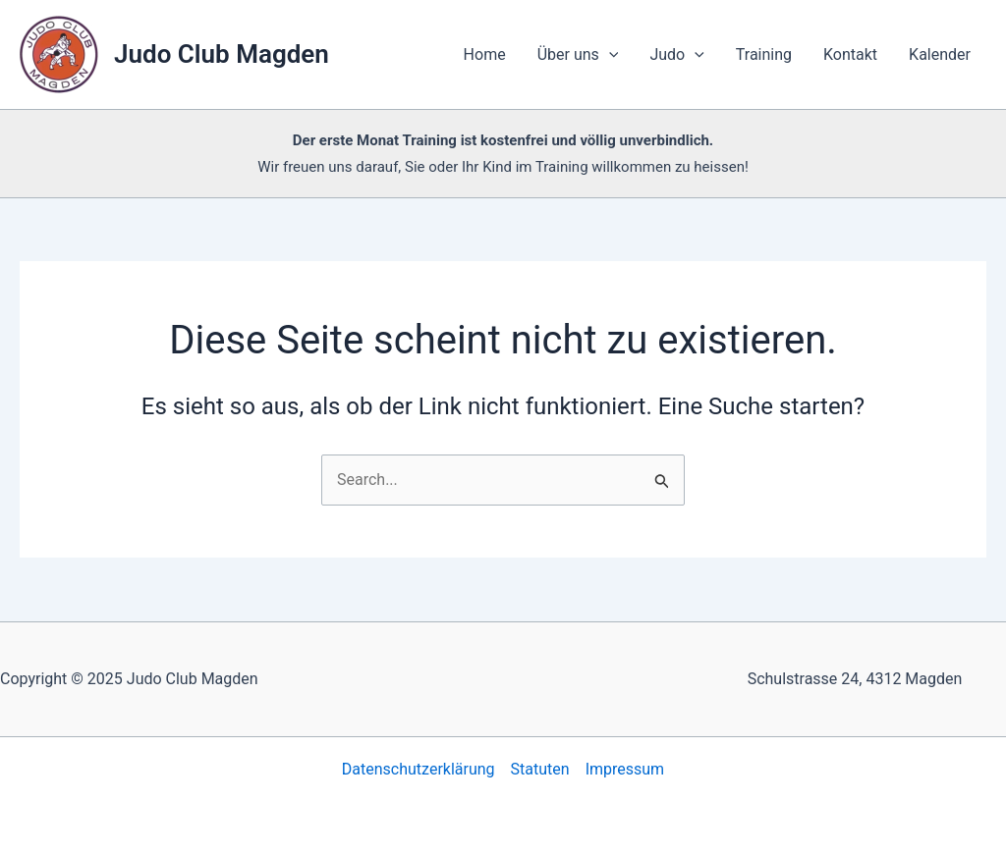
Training (764, 54)
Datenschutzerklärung (418, 769)
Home (485, 54)
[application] (609, 55)
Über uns (578, 55)
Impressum (625, 769)
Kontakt (850, 54)
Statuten (540, 769)
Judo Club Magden (221, 54)
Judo (676, 55)
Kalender (940, 54)
